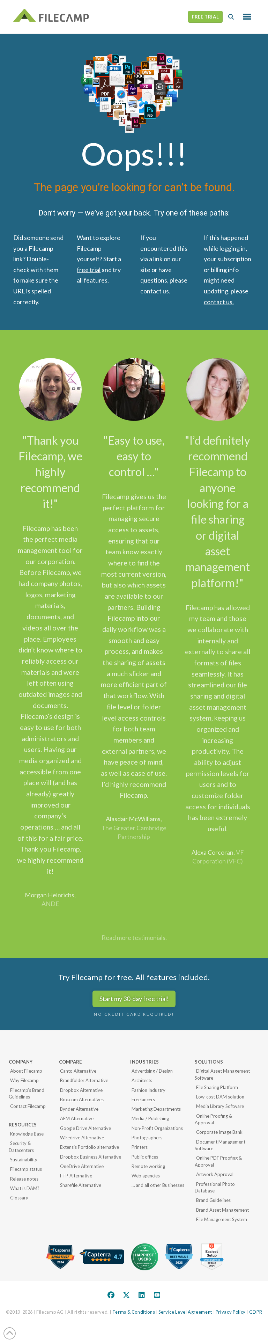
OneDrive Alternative (82, 1166)
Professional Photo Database (215, 1187)
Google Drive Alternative (85, 1128)
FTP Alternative (76, 1175)
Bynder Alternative (79, 1109)
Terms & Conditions (133, 1312)
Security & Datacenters (21, 1146)
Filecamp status (26, 1169)
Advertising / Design (152, 1071)
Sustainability (23, 1159)
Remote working (148, 1166)
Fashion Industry (148, 1090)
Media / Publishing (150, 1118)
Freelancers (143, 1099)
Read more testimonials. (134, 937)
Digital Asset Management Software (222, 1074)
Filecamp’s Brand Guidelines (26, 1093)
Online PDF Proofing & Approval (218, 1161)
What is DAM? (24, 1188)
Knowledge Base (27, 1134)
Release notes (24, 1179)
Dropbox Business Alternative (90, 1157)
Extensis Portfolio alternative (89, 1147)
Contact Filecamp (28, 1106)
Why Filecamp (24, 1080)
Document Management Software (220, 1145)
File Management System (221, 1219)
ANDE (50, 903)
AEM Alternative (77, 1118)
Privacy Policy (231, 1312)
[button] (231, 16)
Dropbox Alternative (81, 1090)
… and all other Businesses (158, 1185)
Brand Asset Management (222, 1210)
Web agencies (146, 1175)
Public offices (145, 1157)
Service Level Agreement (185, 1312)
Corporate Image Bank (219, 1132)
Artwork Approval (214, 1174)
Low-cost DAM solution (220, 1097)
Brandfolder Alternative (84, 1080)
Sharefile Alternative (80, 1185)
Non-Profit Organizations (157, 1128)
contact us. (155, 291)
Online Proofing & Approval (213, 1119)
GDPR (255, 1312)
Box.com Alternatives (82, 1099)
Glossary (19, 1197)
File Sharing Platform (217, 1087)
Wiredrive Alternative (82, 1137)
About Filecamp (26, 1071)
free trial (88, 269)
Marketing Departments (156, 1109)
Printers (140, 1147)
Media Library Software (220, 1106)
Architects (142, 1080)
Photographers (147, 1137)
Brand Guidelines (213, 1200)
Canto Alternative (78, 1071)
